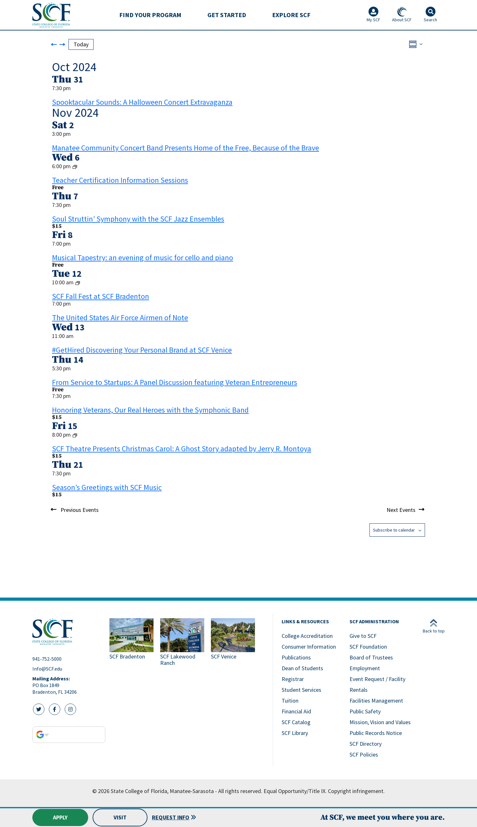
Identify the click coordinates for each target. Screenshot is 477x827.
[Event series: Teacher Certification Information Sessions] (75, 166)
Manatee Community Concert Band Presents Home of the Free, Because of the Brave (185, 148)
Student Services (301, 689)
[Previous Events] (54, 44)
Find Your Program (150, 15)
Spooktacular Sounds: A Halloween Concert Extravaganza (142, 102)
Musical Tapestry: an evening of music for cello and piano (142, 257)
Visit (120, 817)
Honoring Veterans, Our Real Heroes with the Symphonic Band (150, 410)
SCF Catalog (296, 722)
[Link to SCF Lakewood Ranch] (183, 642)
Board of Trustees (371, 657)
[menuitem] (150, 15)
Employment (365, 668)
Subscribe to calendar (394, 530)
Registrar (293, 679)
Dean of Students (302, 668)
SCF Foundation (368, 646)
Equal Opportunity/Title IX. (295, 791)
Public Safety (365, 711)
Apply (60, 817)
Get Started (226, 15)
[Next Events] (62, 44)
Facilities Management (376, 700)
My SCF (373, 15)
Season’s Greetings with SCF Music (107, 487)
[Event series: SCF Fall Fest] (77, 282)
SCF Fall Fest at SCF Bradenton (100, 296)
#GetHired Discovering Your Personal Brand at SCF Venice (142, 350)
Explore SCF (291, 15)
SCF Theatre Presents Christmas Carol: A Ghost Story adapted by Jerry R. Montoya (181, 448)
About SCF (402, 15)
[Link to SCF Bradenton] (132, 642)
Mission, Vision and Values (380, 722)
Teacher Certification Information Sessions (120, 180)
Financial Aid (296, 711)
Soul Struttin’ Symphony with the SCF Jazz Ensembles (138, 219)
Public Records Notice (376, 733)
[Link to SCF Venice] (234, 642)
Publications (296, 657)
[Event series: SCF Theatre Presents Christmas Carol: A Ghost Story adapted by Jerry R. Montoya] (75, 435)
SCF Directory (366, 743)
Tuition (290, 700)
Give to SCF (363, 635)
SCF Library (295, 733)
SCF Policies (364, 754)
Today (81, 44)
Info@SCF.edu (47, 668)
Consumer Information (309, 646)
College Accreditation (307, 635)
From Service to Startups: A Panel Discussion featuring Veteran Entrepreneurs (174, 382)
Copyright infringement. (356, 791)
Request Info (171, 817)
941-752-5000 (47, 659)
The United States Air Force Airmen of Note (120, 317)
